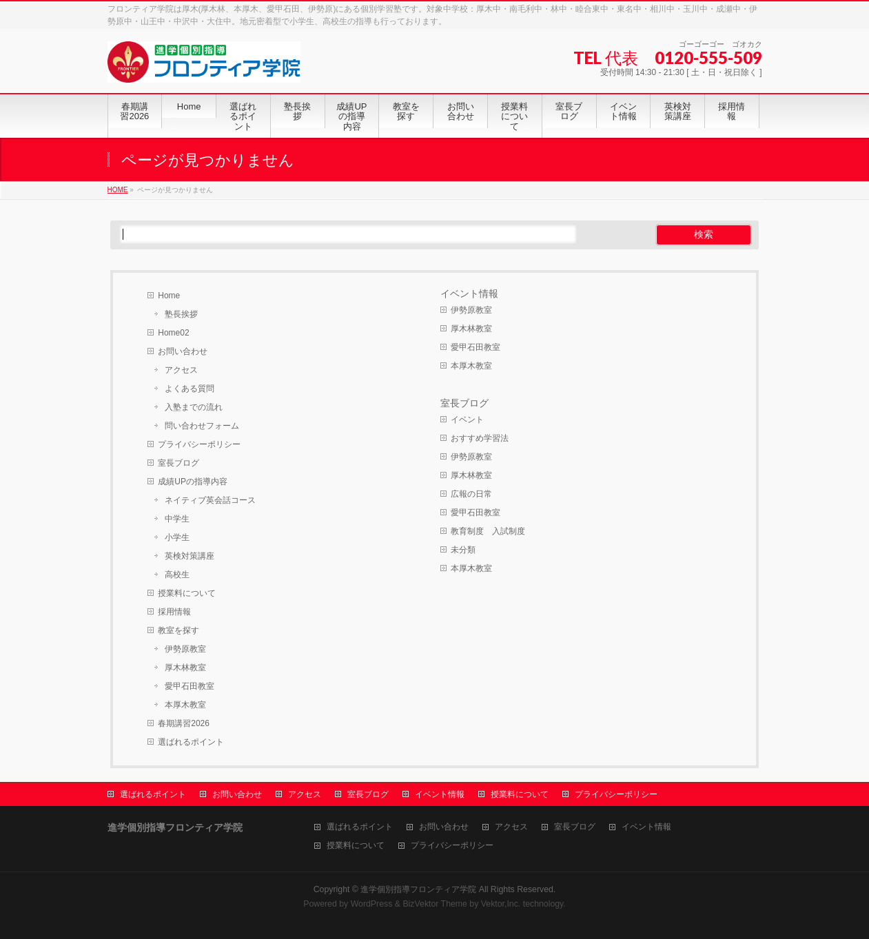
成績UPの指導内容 (192, 481)
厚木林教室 (185, 667)
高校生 (177, 574)
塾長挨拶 (181, 314)
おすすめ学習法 (480, 438)
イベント (467, 419)
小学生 (177, 537)
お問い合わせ (182, 351)
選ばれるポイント (191, 742)
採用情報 (174, 612)
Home (169, 295)
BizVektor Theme (434, 904)
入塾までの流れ (194, 407)
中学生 (177, 519)
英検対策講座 (189, 556)
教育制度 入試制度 (488, 531)
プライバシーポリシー (199, 444)
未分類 (463, 550)
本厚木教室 (185, 705)
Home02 (173, 333)
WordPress (372, 904)
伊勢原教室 (185, 649)
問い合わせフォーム (202, 426)
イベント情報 (469, 293)
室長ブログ (178, 463)
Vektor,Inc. (501, 904)
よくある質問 (189, 388)
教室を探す (178, 630)
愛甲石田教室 (189, 686)
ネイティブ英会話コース (210, 500)
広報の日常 (471, 494)
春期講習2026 (183, 723)
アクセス (181, 370)
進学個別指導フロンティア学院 (418, 889)
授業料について (187, 593)
